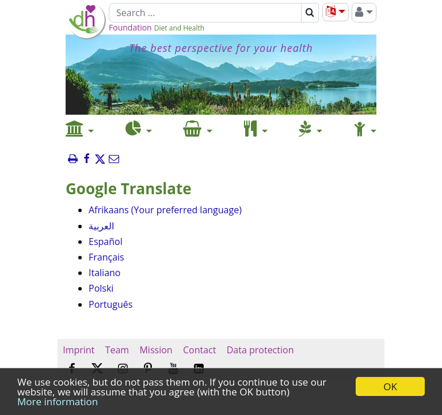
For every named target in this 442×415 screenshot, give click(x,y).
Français (106, 257)
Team (116, 350)
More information (57, 401)
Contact (200, 350)
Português (110, 304)
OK (390, 386)
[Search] (205, 12)
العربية (101, 226)
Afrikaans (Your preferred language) (165, 209)
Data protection (260, 350)
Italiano (104, 272)
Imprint (78, 350)
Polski (101, 288)
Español (106, 241)
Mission (155, 350)
